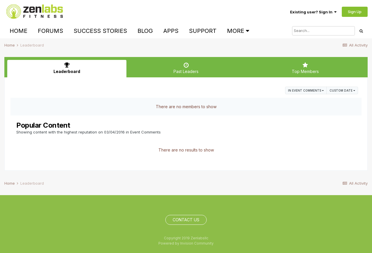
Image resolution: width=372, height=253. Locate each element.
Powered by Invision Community (186, 243)
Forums (50, 30)
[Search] (323, 30)
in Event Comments (306, 90)
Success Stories (100, 30)
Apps (170, 30)
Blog (145, 30)
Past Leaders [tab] (186, 68)
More (238, 30)
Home (18, 30)
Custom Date (342, 90)
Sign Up (355, 11)
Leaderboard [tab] (67, 68)
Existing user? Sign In (313, 12)
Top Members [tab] (305, 68)
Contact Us (186, 219)
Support (203, 30)
